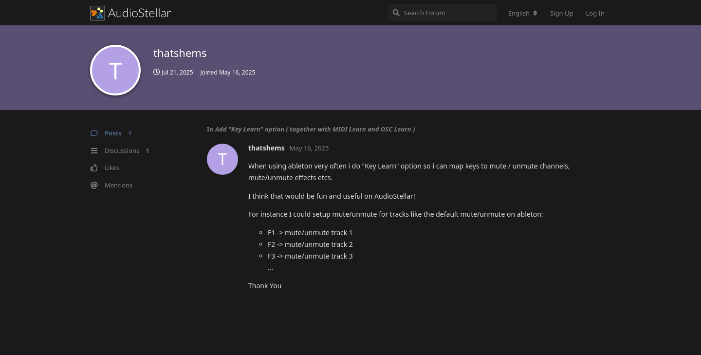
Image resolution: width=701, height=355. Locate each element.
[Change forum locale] (523, 13)
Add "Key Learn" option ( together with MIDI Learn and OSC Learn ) (315, 129)
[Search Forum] (442, 12)
